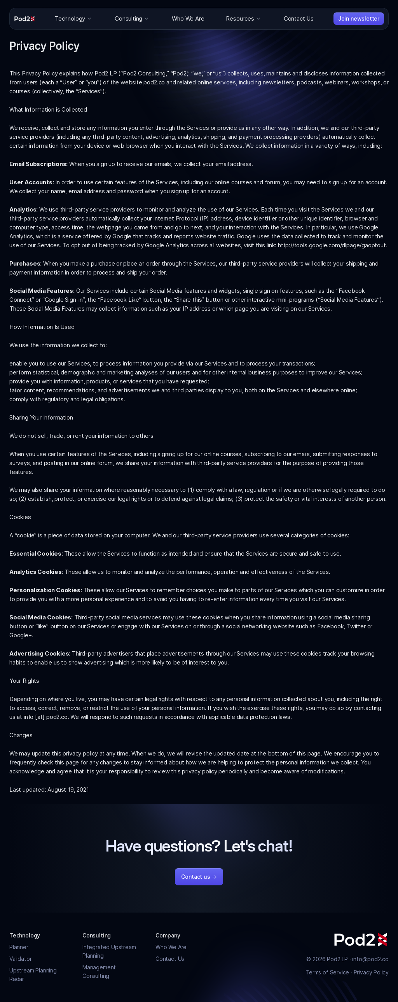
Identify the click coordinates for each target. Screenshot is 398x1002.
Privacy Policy (371, 972)
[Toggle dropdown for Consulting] (146, 18)
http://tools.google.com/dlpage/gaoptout (332, 245)
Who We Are (188, 18)
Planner (18, 947)
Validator (20, 958)
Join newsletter (358, 18)
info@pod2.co (370, 959)
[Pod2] (24, 19)
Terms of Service (328, 972)
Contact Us (299, 18)
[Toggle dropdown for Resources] (258, 18)
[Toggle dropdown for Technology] (89, 18)
